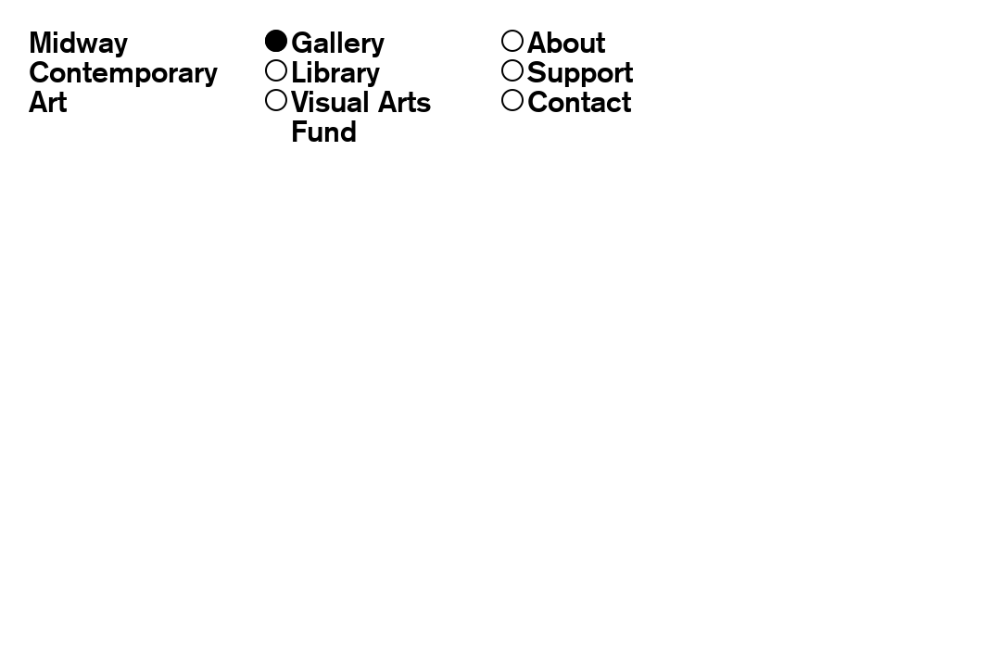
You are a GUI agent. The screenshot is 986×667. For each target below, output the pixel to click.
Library (322, 72)
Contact (566, 102)
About (553, 42)
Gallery (325, 42)
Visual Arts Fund (348, 116)
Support (567, 72)
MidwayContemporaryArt (123, 72)
